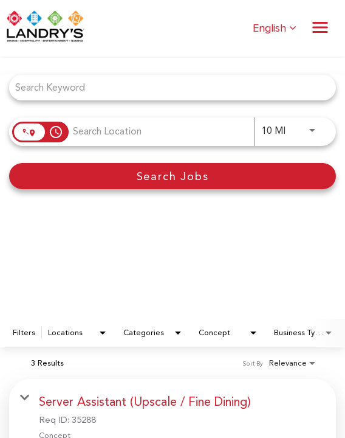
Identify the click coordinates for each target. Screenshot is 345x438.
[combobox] (166, 87)
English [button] (274, 28)
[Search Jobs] (172, 176)
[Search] (172, 176)
